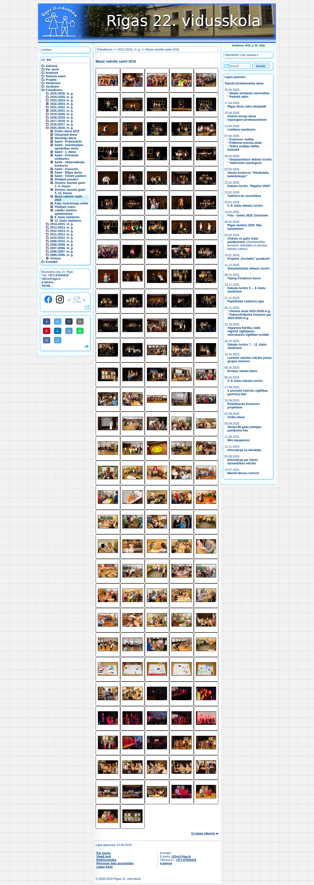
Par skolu (52, 69)
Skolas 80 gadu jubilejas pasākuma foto (244, 428)
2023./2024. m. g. (61, 100)
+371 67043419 (58, 275)
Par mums (103, 853)
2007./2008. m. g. (61, 248)
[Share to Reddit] (69, 331)
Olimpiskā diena (65, 134)
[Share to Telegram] (57, 340)
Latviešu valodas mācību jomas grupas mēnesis (249, 359)
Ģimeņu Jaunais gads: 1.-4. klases (70, 184)
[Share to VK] (46, 340)
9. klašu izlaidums (66, 217)
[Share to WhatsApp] (80, 331)
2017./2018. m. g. (61, 121)
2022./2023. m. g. (61, 104)
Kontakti (51, 262)
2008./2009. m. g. (61, 244)
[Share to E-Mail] (80, 321)
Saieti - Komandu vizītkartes (66, 157)
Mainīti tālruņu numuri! (243, 473)
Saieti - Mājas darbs (68, 172)
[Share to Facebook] (46, 321)
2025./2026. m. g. (61, 93)
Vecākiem (52, 86)
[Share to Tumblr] (69, 321)
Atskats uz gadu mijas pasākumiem (242, 240)
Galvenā (51, 66)
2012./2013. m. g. (61, 231)
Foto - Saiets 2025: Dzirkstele (247, 215)
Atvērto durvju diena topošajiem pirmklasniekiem (247, 118)
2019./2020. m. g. (61, 114)
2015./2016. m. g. (61, 128)
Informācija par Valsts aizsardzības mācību (242, 461)
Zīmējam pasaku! (66, 179)
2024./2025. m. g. (61, 97)
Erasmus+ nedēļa (241, 139)
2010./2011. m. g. (61, 238)
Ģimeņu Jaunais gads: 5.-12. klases (70, 191)
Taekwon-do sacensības (244, 196)
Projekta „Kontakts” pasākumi (248, 258)
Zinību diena (236, 417)
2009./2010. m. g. (61, 241)
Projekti (51, 79)
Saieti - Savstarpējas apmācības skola (68, 146)
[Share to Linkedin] (57, 331)
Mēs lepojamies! (238, 440)
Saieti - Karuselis (66, 169)
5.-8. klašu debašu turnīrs (245, 205)
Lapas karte (104, 867)
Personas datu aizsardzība (114, 863)
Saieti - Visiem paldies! (70, 176)
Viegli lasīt (103, 856)
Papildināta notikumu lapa (245, 301)
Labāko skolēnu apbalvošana (65, 212)
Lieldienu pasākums (241, 129)
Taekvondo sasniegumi (245, 163)
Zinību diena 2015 (66, 131)
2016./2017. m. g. (61, 124)
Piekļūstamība (106, 860)
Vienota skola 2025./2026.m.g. (250, 311)
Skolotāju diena (65, 138)
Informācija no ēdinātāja (244, 450)
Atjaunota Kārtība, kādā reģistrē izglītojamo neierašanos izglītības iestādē (248, 331)
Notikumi (52, 73)
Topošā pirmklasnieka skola (243, 83)
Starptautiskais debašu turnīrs (250, 159)
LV (43, 60)
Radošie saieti (55, 76)
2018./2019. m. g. (61, 117)
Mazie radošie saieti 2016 (162, 49)
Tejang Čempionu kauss (244, 278)
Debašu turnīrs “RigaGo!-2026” (249, 186)
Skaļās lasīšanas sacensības (249, 93)
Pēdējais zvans (64, 207)
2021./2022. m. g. (61, 107)
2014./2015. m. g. (61, 224)
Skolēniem (53, 83)
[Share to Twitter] (57, 321)
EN (49, 60)
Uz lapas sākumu (203, 833)
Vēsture (55, 258)
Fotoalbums (54, 90)
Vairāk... (46, 285)
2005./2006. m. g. (61, 255)
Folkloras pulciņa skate (245, 143)
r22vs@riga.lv (51, 279)
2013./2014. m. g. (61, 227)
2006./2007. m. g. (61, 251)
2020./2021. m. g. (61, 110)
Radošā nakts (239, 96)
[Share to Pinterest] (46, 331)
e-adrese (47, 282)
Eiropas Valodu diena (242, 371)
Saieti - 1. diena (65, 152)
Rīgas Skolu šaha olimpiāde (246, 106)
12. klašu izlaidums (67, 220)
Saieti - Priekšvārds (68, 141)
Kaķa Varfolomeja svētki (71, 203)
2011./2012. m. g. (61, 234)
